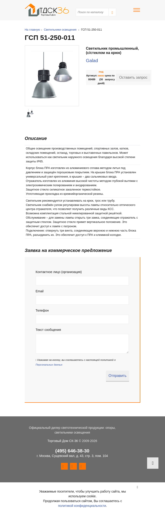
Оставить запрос (133, 77)
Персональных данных (49, 364)
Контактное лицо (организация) (59, 272)
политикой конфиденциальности (82, 506)
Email (40, 291)
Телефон (42, 310)
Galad (92, 60)
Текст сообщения (48, 330)
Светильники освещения (60, 29)
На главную (32, 29)
